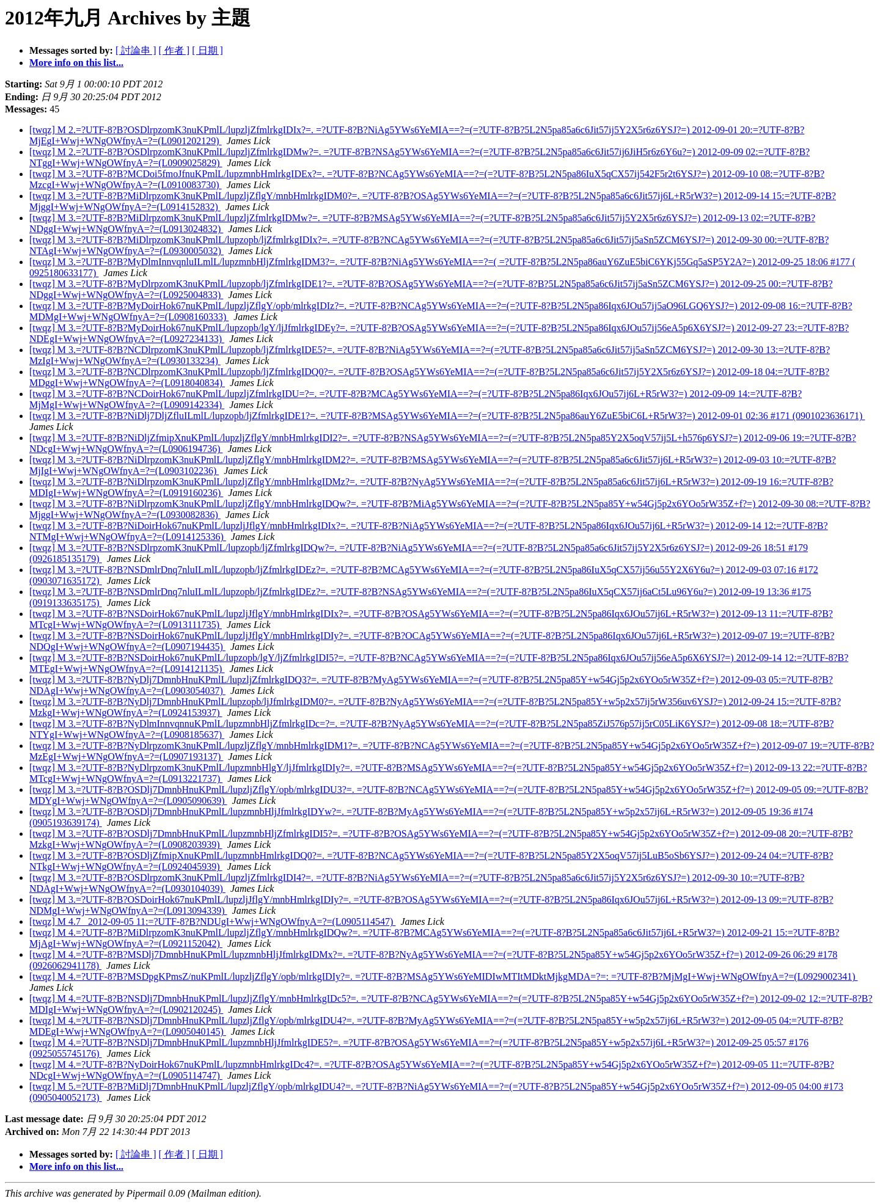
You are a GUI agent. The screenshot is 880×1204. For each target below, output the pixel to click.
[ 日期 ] (207, 50)
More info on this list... (76, 62)
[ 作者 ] (174, 50)
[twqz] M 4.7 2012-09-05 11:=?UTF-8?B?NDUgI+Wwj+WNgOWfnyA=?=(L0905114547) (212, 921)
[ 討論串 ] (136, 50)
